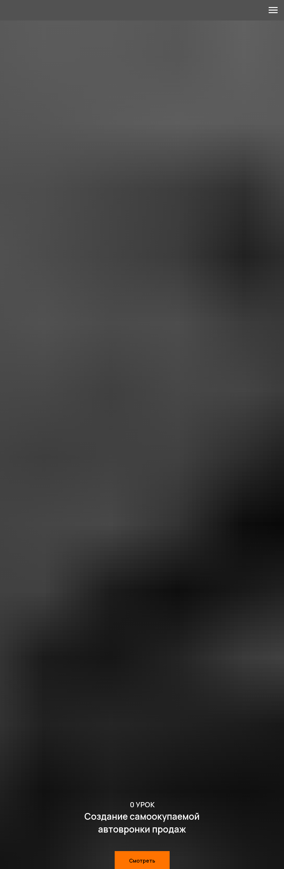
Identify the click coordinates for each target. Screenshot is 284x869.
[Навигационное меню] (273, 10)
